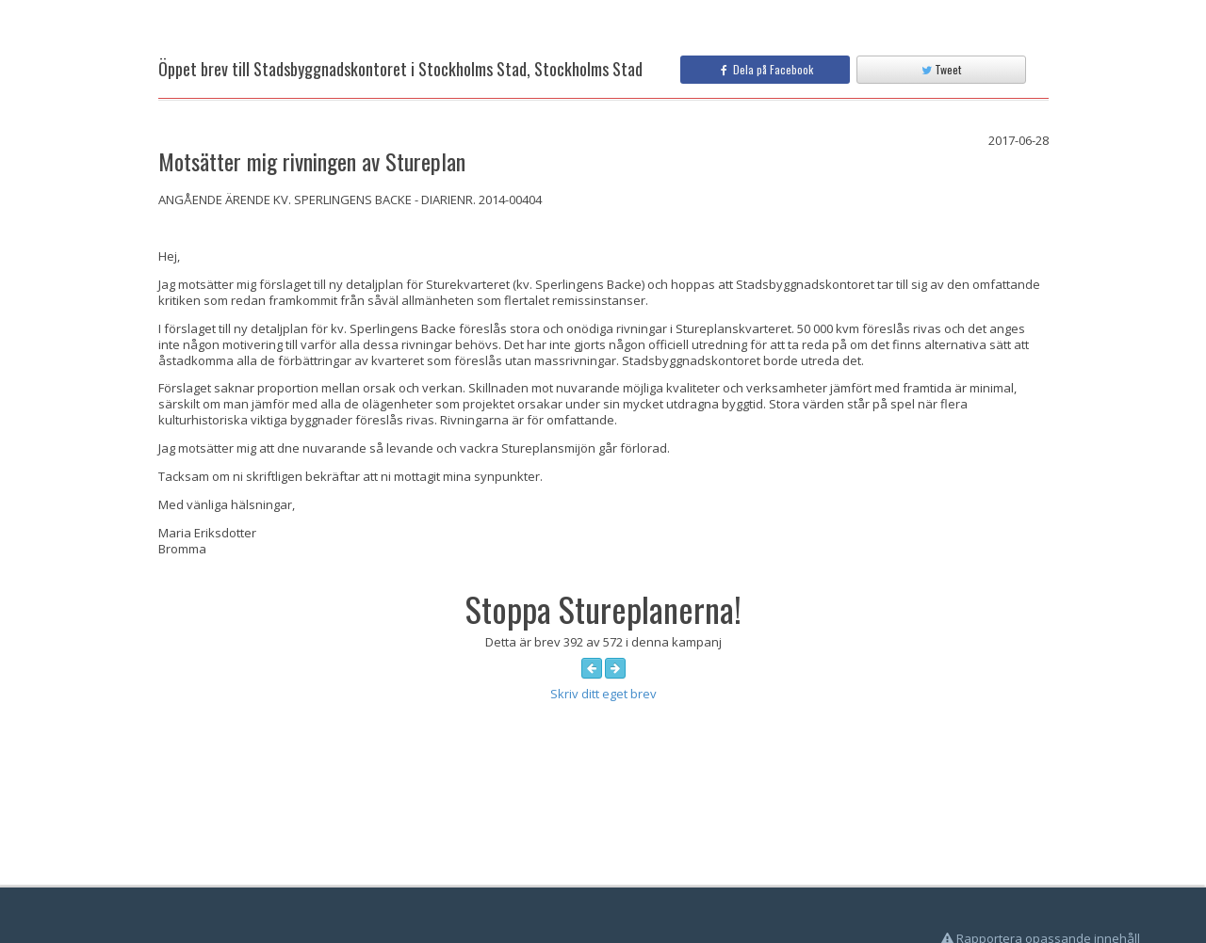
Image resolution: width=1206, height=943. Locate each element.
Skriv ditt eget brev (603, 693)
